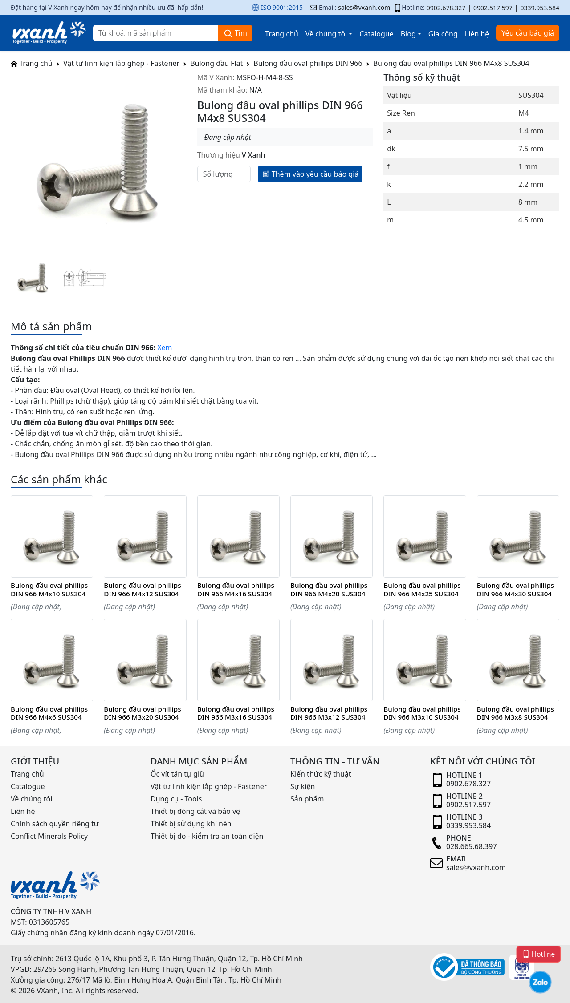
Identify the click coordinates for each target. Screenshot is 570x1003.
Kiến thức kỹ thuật (320, 774)
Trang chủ (281, 34)
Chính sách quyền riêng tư (55, 824)
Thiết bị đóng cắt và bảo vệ (195, 811)
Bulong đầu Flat (216, 63)
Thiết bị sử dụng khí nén (191, 824)
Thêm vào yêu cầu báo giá (310, 173)
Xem (164, 347)
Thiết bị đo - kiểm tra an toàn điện (207, 836)
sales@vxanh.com (364, 7)
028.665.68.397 (471, 846)
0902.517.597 (493, 8)
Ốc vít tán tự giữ (177, 774)
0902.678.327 (446, 8)
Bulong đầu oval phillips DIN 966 (307, 63)
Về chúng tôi (326, 34)
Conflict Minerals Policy (49, 836)
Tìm (235, 33)
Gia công (443, 34)
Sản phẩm (307, 799)
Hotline (538, 953)
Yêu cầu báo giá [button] (527, 33)
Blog (408, 34)
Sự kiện (302, 786)
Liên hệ (477, 34)
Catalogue (376, 34)
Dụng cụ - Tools (176, 799)
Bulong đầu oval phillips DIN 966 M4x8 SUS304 (451, 63)
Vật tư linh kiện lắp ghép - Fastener (121, 63)
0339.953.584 (539, 8)
